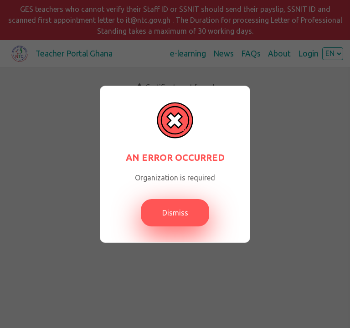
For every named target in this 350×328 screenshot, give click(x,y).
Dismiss (175, 213)
